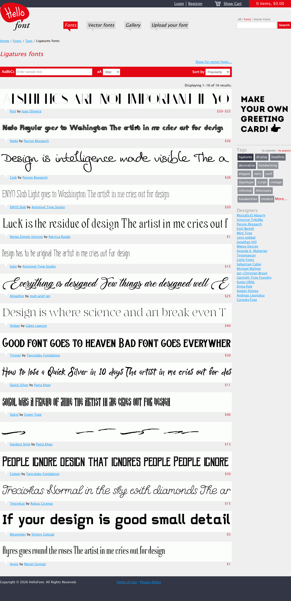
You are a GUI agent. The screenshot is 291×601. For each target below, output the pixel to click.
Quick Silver (19, 385)
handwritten (248, 199)
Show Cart (233, 4)
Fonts (70, 25)
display (261, 157)
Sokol (14, 414)
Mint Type (244, 233)
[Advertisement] (264, 63)
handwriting (268, 165)
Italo (13, 266)
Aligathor (17, 296)
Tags (29, 41)
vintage (276, 182)
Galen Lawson (36, 325)
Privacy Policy (150, 582)
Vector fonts (101, 25)
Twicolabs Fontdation (43, 355)
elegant (244, 173)
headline (277, 157)
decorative (247, 165)
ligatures (245, 157)
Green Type (32, 414)
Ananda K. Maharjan (252, 251)
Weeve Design (247, 246)
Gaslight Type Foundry (254, 277)
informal (245, 190)
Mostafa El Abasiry (251, 215)
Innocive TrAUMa (250, 219)
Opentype (246, 182)
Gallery (133, 25)
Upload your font (169, 25)
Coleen (15, 474)
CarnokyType (247, 299)
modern (267, 199)
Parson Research (36, 141)
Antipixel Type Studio (48, 207)
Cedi (13, 177)
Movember (18, 534)
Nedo (14, 141)
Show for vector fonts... (214, 62)
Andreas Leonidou (251, 295)
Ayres (14, 564)
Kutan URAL (246, 282)
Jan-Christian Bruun (252, 273)
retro (257, 173)
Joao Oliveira (31, 111)
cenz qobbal (246, 237)
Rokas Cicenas (42, 503)
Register (195, 4)
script (261, 182)
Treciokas (17, 503)
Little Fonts (245, 259)
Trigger (15, 355)
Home (4, 41)
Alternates (264, 190)
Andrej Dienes (247, 291)
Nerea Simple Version (26, 236)
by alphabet (269, 150)
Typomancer (246, 255)
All (239, 19)
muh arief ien (40, 296)
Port (13, 111)
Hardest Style (20, 444)
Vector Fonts (262, 19)
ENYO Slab (18, 207)
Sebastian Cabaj (249, 264)
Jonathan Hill (247, 242)
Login (179, 4)
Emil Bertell (245, 228)
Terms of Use (126, 582)
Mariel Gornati (35, 564)
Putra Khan (42, 385)
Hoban (15, 325)
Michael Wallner (249, 268)
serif (268, 173)
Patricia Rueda (59, 236)
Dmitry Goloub (43, 534)
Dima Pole (244, 286)
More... (281, 199)
